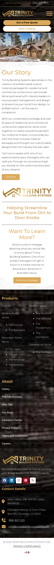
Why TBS (7, 404)
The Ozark (15, 349)
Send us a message (27, 280)
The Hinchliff (43, 313)
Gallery (6, 389)
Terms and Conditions (15, 435)
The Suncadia (17, 330)
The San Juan (17, 354)
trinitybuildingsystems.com (18, 13)
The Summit (16, 364)
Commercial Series (40, 344)
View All (6, 306)
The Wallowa (43, 318)
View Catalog (27, 28)
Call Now (11, 177)
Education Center (12, 420)
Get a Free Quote (27, 22)
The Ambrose (17, 359)
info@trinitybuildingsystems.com (28, 526)
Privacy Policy (10, 428)
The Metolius (43, 352)
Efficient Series (38, 306)
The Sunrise (16, 325)
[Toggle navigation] (49, 13)
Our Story (7, 412)
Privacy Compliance (27, 546)
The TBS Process (12, 396)
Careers (6, 443)
